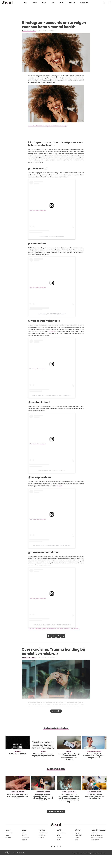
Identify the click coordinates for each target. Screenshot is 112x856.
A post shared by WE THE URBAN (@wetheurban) (52, 314)
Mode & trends (43, 833)
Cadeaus (41, 837)
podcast (59, 486)
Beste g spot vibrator (97, 837)
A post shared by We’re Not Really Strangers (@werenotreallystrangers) (51, 395)
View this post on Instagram (37, 210)
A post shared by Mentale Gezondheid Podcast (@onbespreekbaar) (51, 545)
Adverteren (85, 853)
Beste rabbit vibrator (97, 835)
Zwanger (8, 835)
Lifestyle (62, 3)
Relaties (59, 837)
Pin (58, 636)
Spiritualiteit (78, 835)
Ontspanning (25, 837)
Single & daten (61, 833)
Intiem (58, 839)
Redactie (74, 853)
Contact (104, 853)
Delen (49, 636)
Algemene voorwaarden (95, 853)
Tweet (53, 636)
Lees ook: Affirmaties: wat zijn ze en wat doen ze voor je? (47, 126)
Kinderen (8, 837)
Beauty (34, 3)
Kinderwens (9, 833)
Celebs (77, 837)
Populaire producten (98, 830)
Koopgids (72, 3)
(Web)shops (42, 835)
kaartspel (52, 331)
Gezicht (24, 835)
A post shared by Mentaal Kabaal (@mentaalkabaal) (52, 470)
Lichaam (24, 839)
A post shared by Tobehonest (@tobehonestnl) (51, 236)
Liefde (53, 3)
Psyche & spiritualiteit (28, 31)
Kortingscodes (84, 3)
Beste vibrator (95, 833)
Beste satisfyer (95, 839)
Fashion (44, 3)
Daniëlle (53, 30)
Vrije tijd (77, 833)
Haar (23, 833)
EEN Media (22, 853)
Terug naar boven (55, 813)
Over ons (79, 853)
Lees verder (56, 712)
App (63, 636)
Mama (25, 3)
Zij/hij (58, 835)
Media (76, 839)
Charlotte (54, 657)
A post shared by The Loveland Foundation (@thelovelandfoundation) (52, 624)
